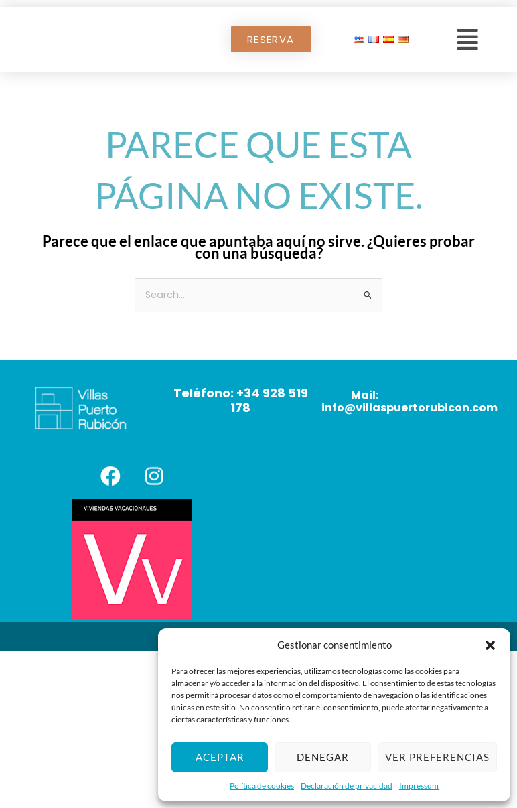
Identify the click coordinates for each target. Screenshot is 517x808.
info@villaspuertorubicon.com (409, 407)
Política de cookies (262, 786)
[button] (490, 645)
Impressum (419, 786)
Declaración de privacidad (346, 786)
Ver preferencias (437, 757)
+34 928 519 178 (269, 400)
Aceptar (220, 757)
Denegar (323, 757)
